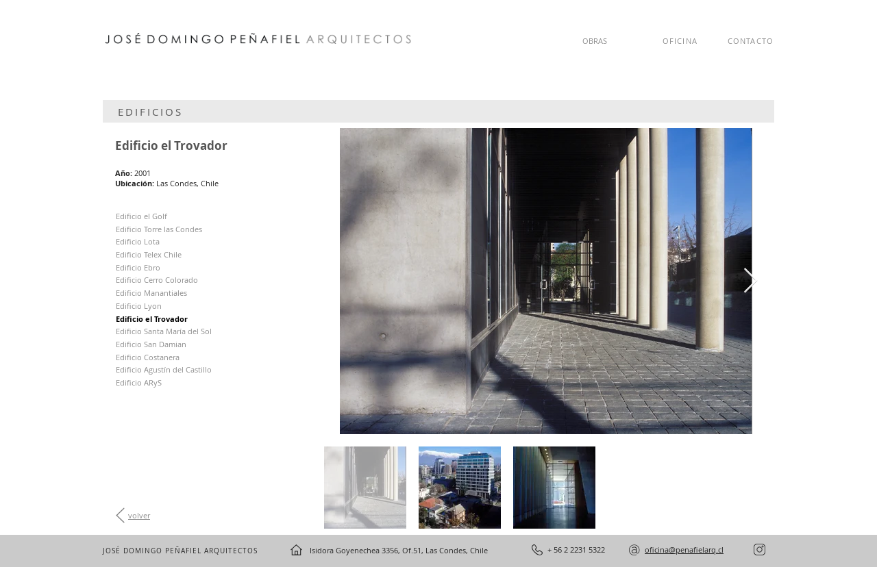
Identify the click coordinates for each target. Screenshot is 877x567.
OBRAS (594, 41)
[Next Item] (750, 281)
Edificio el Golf (141, 216)
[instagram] (759, 549)
